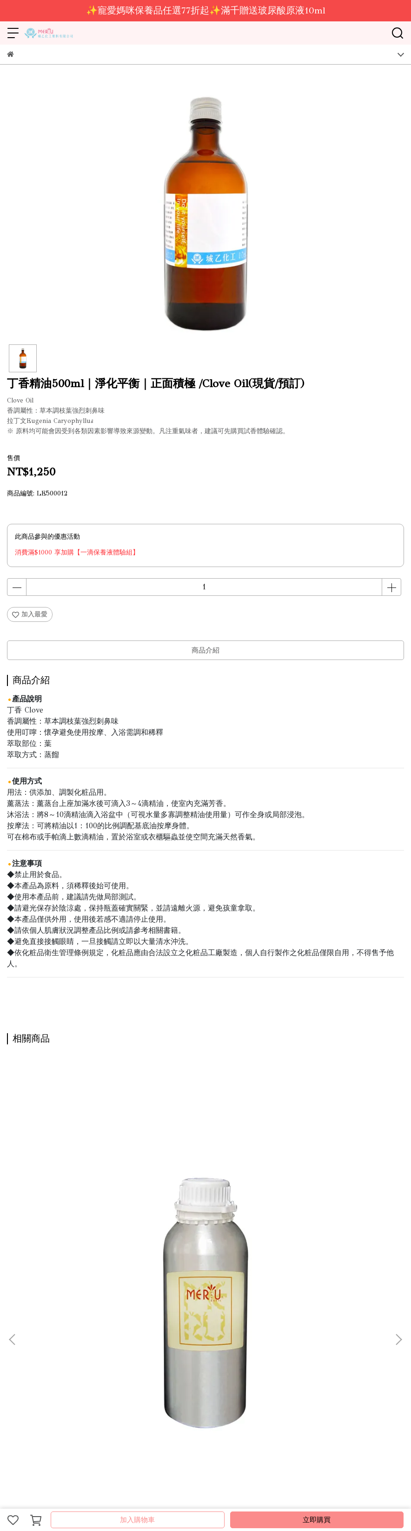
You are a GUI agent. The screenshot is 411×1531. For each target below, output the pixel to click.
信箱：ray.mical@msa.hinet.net (52, 1400)
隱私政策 (223, 1319)
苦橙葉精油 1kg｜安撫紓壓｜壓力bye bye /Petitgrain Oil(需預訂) (78, 1217)
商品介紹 (205, 650)
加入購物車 (137, 1520)
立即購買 (317, 1520)
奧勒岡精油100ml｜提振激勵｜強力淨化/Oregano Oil (329, 1217)
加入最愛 (29, 614)
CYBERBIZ (214, 1496)
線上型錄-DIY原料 (94, 1319)
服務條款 (192, 1319)
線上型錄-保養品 (150, 1319)
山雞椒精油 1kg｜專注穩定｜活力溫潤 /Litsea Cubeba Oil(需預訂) (205, 1217)
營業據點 (51, 1319)
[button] (398, 1171)
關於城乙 (20, 1319)
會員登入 (253, 1319)
